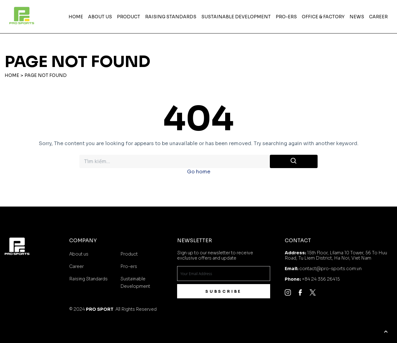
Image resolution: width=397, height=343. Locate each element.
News (357, 17)
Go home (198, 171)
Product (128, 17)
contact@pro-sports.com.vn (330, 268)
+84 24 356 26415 (321, 279)
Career (378, 17)
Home (76, 17)
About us (100, 17)
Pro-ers (286, 17)
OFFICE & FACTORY (323, 17)
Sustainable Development (236, 17)
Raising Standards (170, 17)
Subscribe (223, 291)
